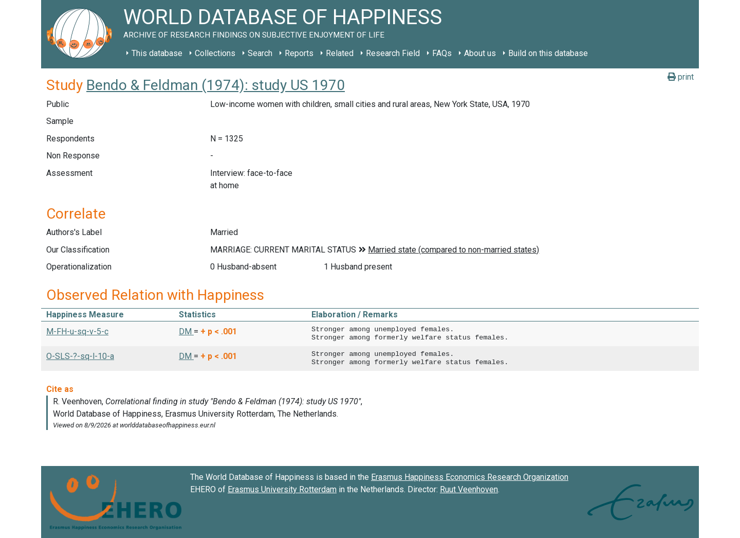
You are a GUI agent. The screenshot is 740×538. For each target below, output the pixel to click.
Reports (299, 53)
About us (480, 53)
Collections (215, 53)
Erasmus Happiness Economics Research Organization (469, 477)
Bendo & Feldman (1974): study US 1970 (215, 85)
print (681, 77)
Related (340, 53)
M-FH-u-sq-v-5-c (77, 331)
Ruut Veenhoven (469, 489)
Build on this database (548, 53)
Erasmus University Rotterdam (282, 489)
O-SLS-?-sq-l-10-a (80, 356)
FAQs (442, 53)
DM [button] (186, 331)
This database (157, 53)
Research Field (393, 53)
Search (260, 53)
